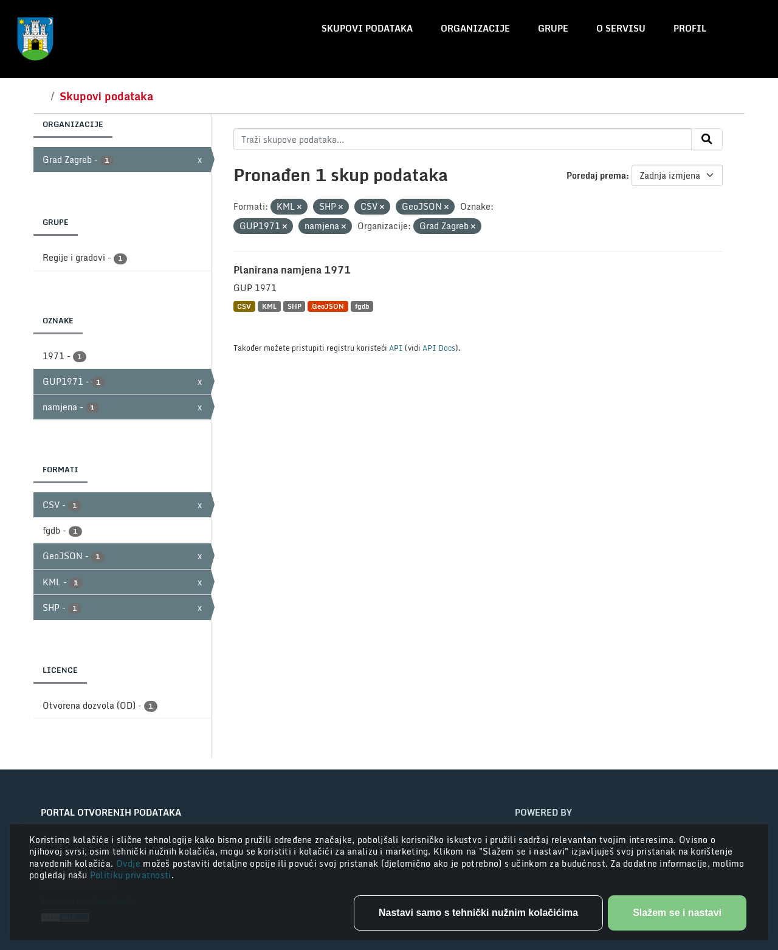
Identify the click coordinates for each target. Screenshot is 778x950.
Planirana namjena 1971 (292, 270)
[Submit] (707, 139)
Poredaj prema (596, 175)
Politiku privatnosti (130, 875)
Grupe (553, 28)
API (396, 348)
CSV (244, 306)
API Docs (438, 348)
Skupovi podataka (367, 28)
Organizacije (475, 28)
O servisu (620, 28)
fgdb (362, 306)
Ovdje (129, 863)
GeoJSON (328, 306)
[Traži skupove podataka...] (462, 139)
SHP (294, 306)
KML (269, 306)
